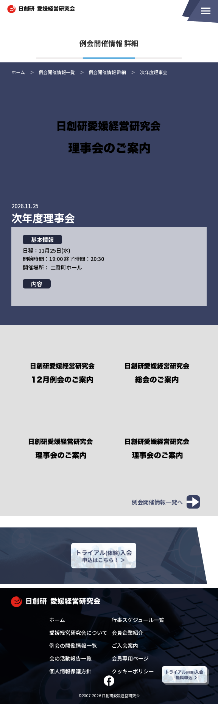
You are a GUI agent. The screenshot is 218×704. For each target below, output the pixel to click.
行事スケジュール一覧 (138, 619)
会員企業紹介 (127, 632)
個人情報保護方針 (70, 671)
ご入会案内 (125, 645)
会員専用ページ (130, 658)
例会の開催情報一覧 (73, 645)
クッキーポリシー (133, 671)
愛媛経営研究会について (78, 632)
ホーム (57, 619)
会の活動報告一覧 (70, 658)
